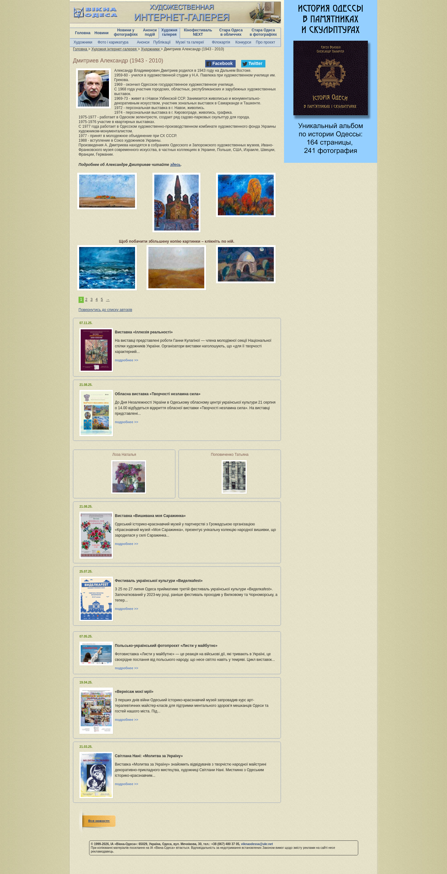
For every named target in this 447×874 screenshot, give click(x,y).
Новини (101, 33)
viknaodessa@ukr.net (257, 844)
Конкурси (243, 42)
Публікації (162, 42)
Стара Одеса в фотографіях (263, 32)
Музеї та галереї (190, 42)
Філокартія (221, 42)
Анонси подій (150, 32)
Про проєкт (265, 42)
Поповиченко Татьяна (229, 454)
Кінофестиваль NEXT (198, 32)
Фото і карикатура (112, 42)
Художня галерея (169, 32)
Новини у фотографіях (126, 32)
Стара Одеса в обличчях (230, 32)
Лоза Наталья (124, 454)
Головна (82, 33)
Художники (83, 42)
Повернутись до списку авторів (105, 310)
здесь (175, 164)
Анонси (143, 42)
